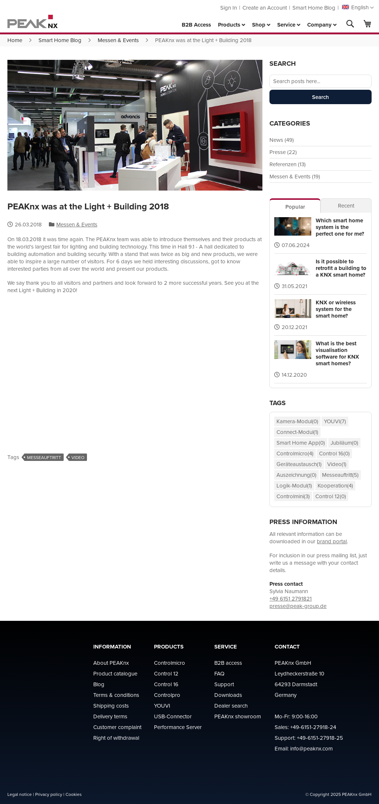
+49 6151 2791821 (290, 598)
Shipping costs (111, 705)
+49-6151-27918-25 (320, 738)
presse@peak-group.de (297, 606)
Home (14, 40)
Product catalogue (115, 673)
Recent (346, 205)
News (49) (281, 140)
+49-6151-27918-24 (313, 727)
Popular (295, 207)
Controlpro (167, 695)
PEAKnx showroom (237, 716)
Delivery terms (110, 716)
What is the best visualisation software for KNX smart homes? (337, 353)
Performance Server (178, 727)
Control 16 (166, 684)
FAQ (219, 673)
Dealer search (231, 705)
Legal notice (19, 794)
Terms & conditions (116, 695)
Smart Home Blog (313, 7)
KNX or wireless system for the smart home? (336, 309)
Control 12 (166, 673)
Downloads (228, 695)
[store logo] (32, 21)
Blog (98, 684)
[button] (358, 8)
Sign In (228, 7)
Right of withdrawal (116, 738)
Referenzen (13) (287, 164)
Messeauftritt (44, 457)
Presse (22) (283, 152)
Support (224, 684)
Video (77, 457)
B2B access (228, 663)
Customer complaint (117, 727)
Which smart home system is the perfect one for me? (340, 227)
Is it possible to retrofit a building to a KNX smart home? (341, 268)
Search (320, 97)
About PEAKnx (111, 663)
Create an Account (264, 7)
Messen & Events (118, 40)
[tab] (295, 205)
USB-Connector (173, 716)
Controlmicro (169, 663)
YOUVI (162, 705)
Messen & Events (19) (294, 176)
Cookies (74, 794)
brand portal (332, 541)
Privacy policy (48, 794)
